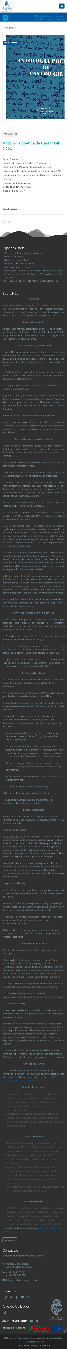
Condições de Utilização (27, 1345)
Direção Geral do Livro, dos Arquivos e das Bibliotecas (31, 280)
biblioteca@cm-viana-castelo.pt (22, 1280)
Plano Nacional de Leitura (17, 267)
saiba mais (10, 1240)
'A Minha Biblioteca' (14, 1320)
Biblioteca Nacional (14, 256)
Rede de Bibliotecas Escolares (19, 263)
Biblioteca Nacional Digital (17, 260)
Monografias (9, 27)
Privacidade (45, 1345)
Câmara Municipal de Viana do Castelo (23, 253)
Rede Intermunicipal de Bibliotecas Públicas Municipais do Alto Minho (33, 276)
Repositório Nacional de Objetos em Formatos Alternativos (33, 270)
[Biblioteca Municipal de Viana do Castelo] (7, 6)
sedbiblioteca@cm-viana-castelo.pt (20, 1080)
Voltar (10, 133)
